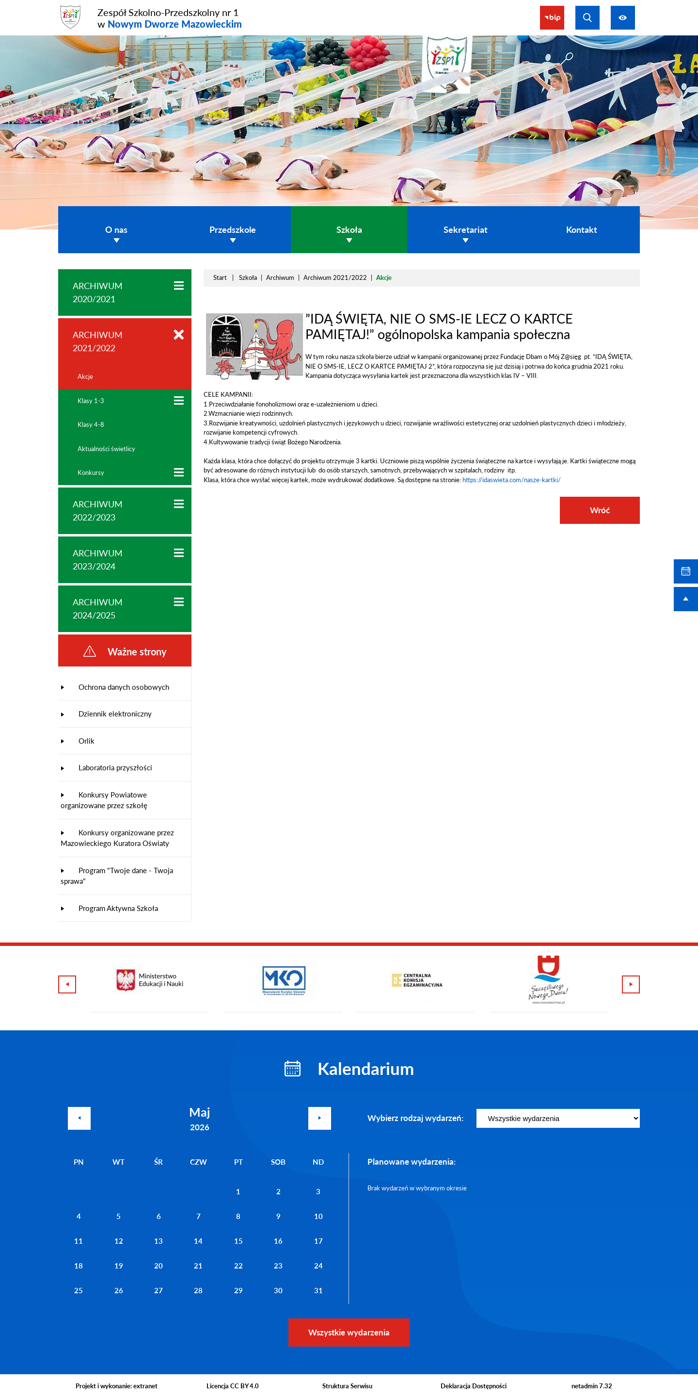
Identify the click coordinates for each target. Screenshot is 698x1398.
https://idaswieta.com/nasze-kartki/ (511, 480)
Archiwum (280, 277)
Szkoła (248, 277)
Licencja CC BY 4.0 (232, 1386)
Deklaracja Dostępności (474, 1386)
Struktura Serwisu (347, 1386)
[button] (254, 380)
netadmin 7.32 (591, 1386)
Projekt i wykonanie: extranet (117, 1386)
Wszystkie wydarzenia (349, 1332)
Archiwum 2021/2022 (335, 277)
